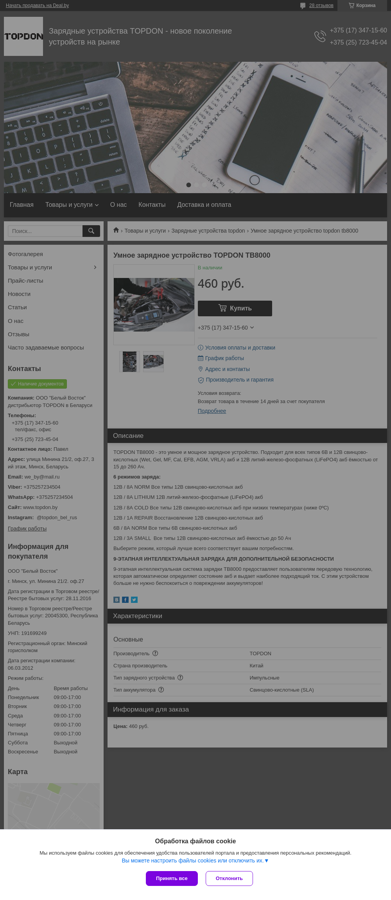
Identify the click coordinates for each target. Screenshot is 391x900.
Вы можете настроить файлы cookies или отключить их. (193, 860)
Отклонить (229, 878)
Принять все (172, 878)
